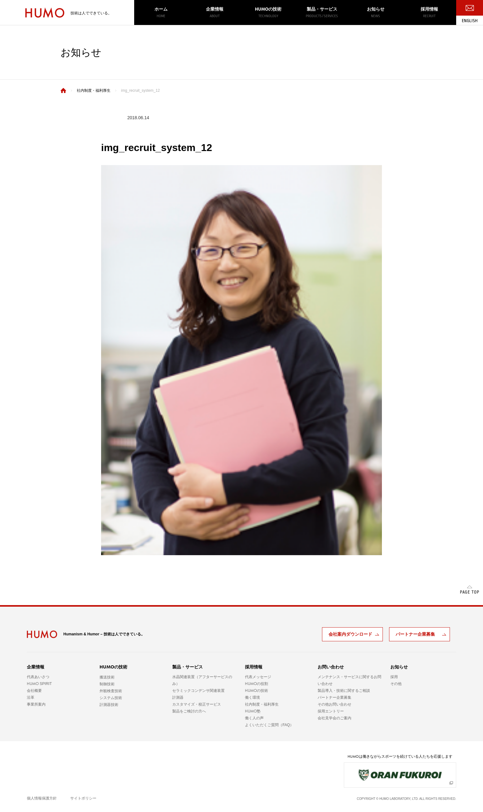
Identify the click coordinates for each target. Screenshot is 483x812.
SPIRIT (39, 684)
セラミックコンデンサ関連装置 (198, 690)
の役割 (256, 684)
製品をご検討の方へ (189, 711)
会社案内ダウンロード (350, 634)
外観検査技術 (111, 691)
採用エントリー (331, 711)
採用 (394, 677)
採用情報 (429, 12)
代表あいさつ (38, 677)
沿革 (30, 697)
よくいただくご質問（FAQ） (269, 725)
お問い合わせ (331, 667)
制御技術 (107, 684)
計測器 (177, 697)
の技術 (268, 12)
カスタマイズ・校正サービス (196, 704)
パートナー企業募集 (415, 634)
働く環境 (252, 697)
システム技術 (111, 698)
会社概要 (34, 690)
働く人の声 (254, 718)
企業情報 (215, 12)
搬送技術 (107, 677)
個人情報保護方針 (42, 798)
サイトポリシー (83, 798)
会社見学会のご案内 (334, 718)
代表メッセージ (258, 677)
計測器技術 (109, 704)
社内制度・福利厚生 (262, 704)
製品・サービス (322, 12)
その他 (396, 684)
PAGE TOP (469, 592)
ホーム (161, 12)
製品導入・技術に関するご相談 (344, 690)
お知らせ (375, 12)
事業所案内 (36, 704)
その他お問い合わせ (334, 704)
